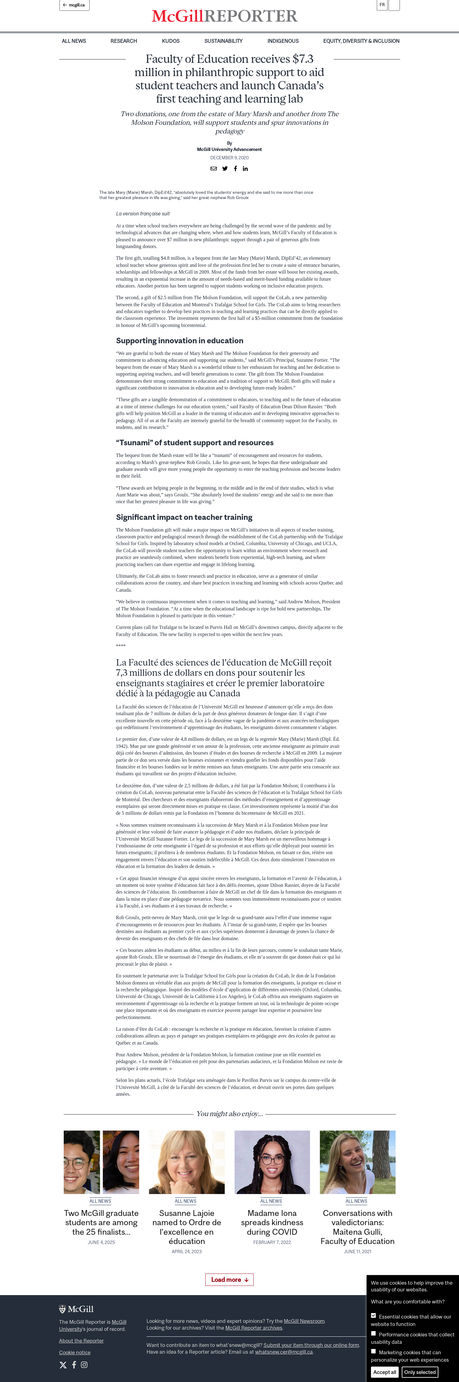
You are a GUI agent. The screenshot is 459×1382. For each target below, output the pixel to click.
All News (74, 41)
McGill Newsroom (304, 1321)
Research (124, 41)
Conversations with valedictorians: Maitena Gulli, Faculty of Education (357, 1227)
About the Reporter (81, 1341)
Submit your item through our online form (311, 1345)
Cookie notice (75, 1352)
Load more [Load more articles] (229, 1279)
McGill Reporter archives (253, 1328)
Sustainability (223, 41)
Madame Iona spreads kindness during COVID (272, 1222)
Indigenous (283, 41)
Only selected (420, 1372)
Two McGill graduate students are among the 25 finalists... (101, 1222)
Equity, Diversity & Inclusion (361, 41)
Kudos (170, 41)
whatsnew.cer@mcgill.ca (284, 1352)
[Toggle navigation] (303, 17)
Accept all (384, 1372)
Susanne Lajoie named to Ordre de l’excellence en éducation (186, 1227)
